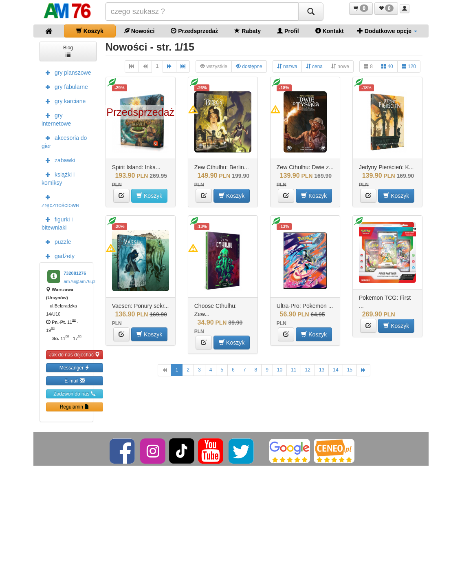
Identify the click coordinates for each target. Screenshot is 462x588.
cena (314, 66)
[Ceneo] (334, 450)
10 (279, 370)
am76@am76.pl (79, 281)
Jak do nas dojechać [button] (74, 354)
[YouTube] (211, 450)
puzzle (56, 241)
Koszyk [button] (149, 195)
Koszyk (89, 30)
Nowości (139, 30)
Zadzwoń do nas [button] (74, 394)
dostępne (249, 66)
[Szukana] (202, 11)
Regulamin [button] (75, 407)
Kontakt (329, 30)
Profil (288, 30)
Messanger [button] (74, 368)
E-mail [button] (74, 381)
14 (335, 370)
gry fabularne (65, 86)
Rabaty (247, 30)
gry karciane (64, 100)
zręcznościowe (60, 200)
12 (307, 370)
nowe (340, 66)
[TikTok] (181, 450)
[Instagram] (153, 450)
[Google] (289, 450)
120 (409, 66)
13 (321, 370)
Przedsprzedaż (194, 30)
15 (349, 370)
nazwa (287, 66)
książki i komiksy (58, 178)
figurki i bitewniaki (57, 222)
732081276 (75, 273)
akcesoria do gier (64, 141)
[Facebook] (123, 450)
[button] (361, 8)
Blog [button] (68, 51)
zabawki (58, 159)
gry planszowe (66, 72)
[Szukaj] (310, 11)
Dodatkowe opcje (387, 30)
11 (293, 370)
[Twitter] (242, 450)
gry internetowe (56, 119)
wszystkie (213, 66)
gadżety (58, 255)
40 (387, 66)
